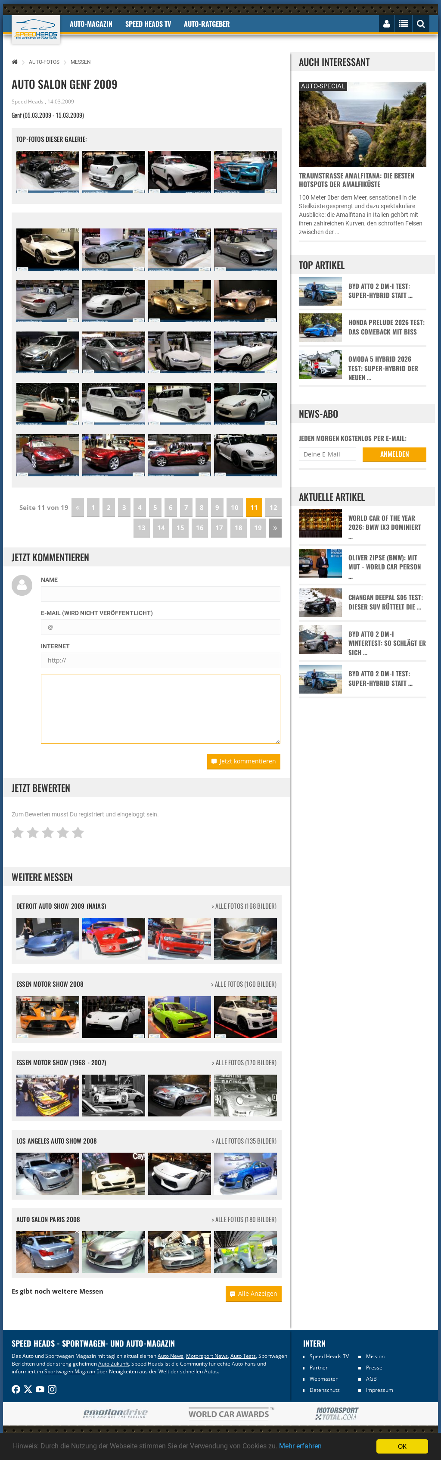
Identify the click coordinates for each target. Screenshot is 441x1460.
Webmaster (324, 1378)
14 (161, 527)
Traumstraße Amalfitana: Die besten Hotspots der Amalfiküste (356, 179)
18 (238, 527)
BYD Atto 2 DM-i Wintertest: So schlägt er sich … (387, 643)
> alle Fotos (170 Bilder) (244, 1062)
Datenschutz (325, 1390)
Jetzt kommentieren (243, 761)
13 (142, 527)
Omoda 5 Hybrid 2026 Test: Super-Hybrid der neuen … (383, 368)
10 (235, 507)
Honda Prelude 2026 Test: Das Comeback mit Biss (386, 327)
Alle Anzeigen (253, 1293)
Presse (374, 1367)
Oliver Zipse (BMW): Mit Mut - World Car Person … (384, 567)
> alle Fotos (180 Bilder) (244, 1219)
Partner (319, 1367)
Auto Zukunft (113, 1363)
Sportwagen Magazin (69, 1371)
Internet (55, 646)
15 (180, 527)
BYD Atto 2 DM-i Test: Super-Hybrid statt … (380, 290)
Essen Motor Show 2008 (50, 983)
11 (254, 507)
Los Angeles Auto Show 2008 (56, 1140)
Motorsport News (207, 1356)
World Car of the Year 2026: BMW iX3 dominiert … (384, 527)
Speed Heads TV (329, 1356)
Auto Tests (243, 1356)
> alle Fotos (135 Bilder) (244, 1140)
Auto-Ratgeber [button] (207, 24)
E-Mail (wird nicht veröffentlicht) (97, 613)
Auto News (170, 1356)
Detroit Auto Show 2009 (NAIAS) (61, 905)
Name (49, 579)
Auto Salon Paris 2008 (48, 1219)
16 (200, 527)
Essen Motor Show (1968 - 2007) (61, 1062)
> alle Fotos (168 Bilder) (244, 906)
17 (219, 527)
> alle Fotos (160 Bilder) (244, 984)
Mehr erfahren (321, 1446)
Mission (375, 1356)
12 (273, 507)
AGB (371, 1378)
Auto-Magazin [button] (91, 24)
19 (258, 527)
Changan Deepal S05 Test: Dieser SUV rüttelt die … (385, 602)
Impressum (379, 1390)
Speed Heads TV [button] (148, 24)
